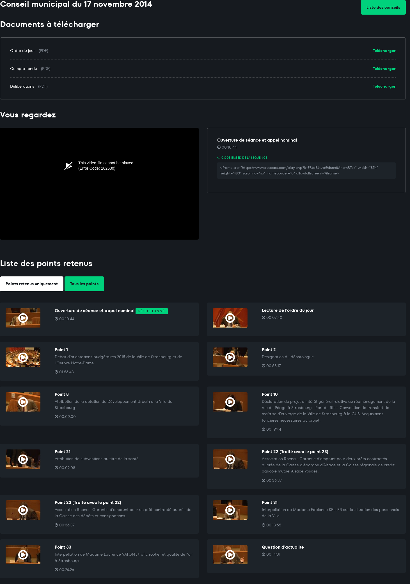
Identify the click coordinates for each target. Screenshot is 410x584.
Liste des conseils (383, 7)
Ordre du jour (22, 50)
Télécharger (384, 50)
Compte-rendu (23, 68)
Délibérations (22, 86)
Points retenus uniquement (32, 284)
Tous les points (84, 284)
